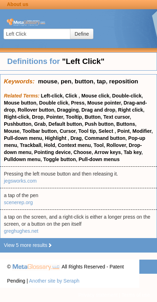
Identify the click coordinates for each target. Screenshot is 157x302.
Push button (99, 124)
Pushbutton (17, 124)
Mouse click (95, 96)
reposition (123, 81)
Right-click (16, 117)
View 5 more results (28, 245)
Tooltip (74, 117)
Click (71, 96)
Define (82, 34)
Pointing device (52, 152)
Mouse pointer (104, 103)
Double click (53, 103)
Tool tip (87, 131)
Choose (83, 152)
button (84, 81)
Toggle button (59, 159)
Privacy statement (97, 295)
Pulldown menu (22, 159)
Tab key (132, 152)
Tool (99, 145)
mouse (47, 81)
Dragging (67, 110)
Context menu (74, 145)
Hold (49, 145)
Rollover (116, 145)
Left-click (52, 96)
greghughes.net (21, 231)
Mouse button (20, 103)
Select (107, 131)
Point (123, 131)
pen (66, 81)
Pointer (54, 117)
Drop (37, 117)
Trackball (30, 145)
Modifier (142, 131)
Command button (105, 138)
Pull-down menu (23, 138)
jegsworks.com (20, 181)
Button (92, 117)
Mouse (11, 131)
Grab (40, 124)
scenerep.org (18, 202)
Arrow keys (107, 152)
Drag (76, 138)
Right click (130, 110)
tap (101, 81)
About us (17, 4)
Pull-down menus (99, 159)
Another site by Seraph (54, 281)
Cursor (68, 131)
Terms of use (136, 295)
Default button (65, 124)
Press (78, 103)
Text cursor (116, 117)
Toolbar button (39, 131)
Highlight (56, 138)
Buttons (125, 124)
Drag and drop (98, 110)
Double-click (126, 96)
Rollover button (36, 110)
